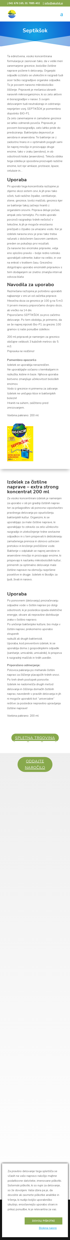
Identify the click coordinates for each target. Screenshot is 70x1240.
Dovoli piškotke (43, 1221)
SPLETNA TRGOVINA (35, 737)
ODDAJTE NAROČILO (35, 764)
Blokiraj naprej (48, 1228)
